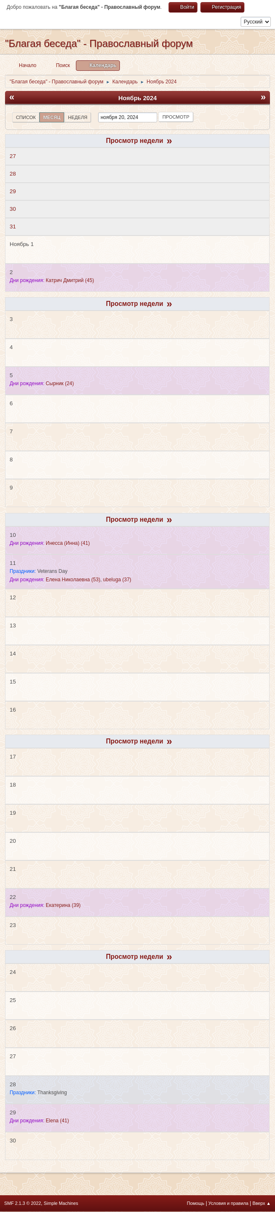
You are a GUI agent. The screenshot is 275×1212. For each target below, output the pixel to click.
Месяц (51, 117)
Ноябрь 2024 (137, 98)
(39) (63, 905)
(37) (117, 580)
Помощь (196, 1203)
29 (13, 191)
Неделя (77, 117)
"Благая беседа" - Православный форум (99, 43)
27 (13, 156)
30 (13, 209)
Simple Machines (61, 1203)
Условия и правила (228, 1203)
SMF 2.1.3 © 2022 (22, 1203)
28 (13, 174)
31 (13, 226)
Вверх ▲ (261, 1203)
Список (26, 117)
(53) (73, 580)
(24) (60, 383)
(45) (70, 280)
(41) (68, 543)
